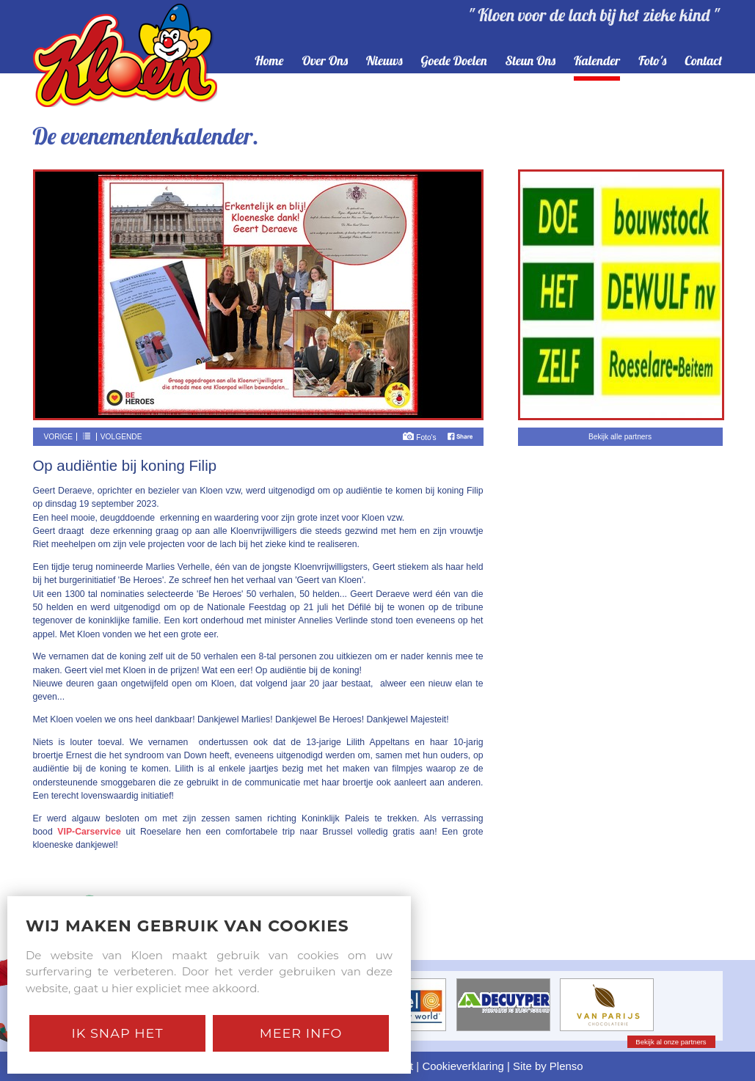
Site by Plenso (548, 1066)
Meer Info (301, 1033)
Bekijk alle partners (620, 437)
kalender (597, 61)
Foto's (419, 437)
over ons (325, 61)
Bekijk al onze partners (670, 1042)
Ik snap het (117, 1033)
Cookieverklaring (462, 1066)
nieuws (384, 61)
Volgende (121, 437)
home (269, 61)
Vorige (58, 437)
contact (703, 61)
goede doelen (453, 61)
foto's (652, 61)
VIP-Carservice (88, 832)
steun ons (531, 61)
